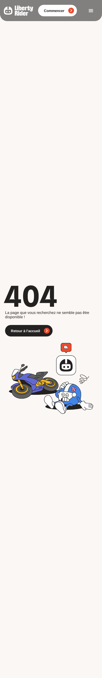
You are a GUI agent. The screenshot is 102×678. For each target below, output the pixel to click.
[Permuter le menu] (90, 10)
